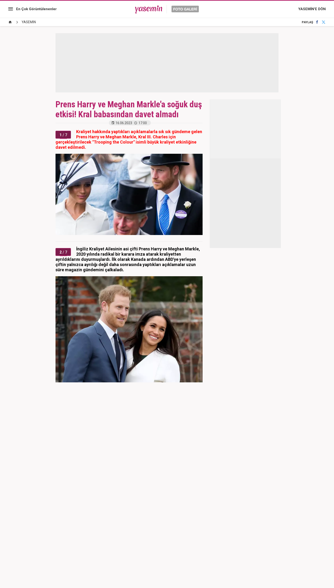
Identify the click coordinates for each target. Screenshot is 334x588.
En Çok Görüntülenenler (36, 9)
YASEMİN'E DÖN (312, 9)
